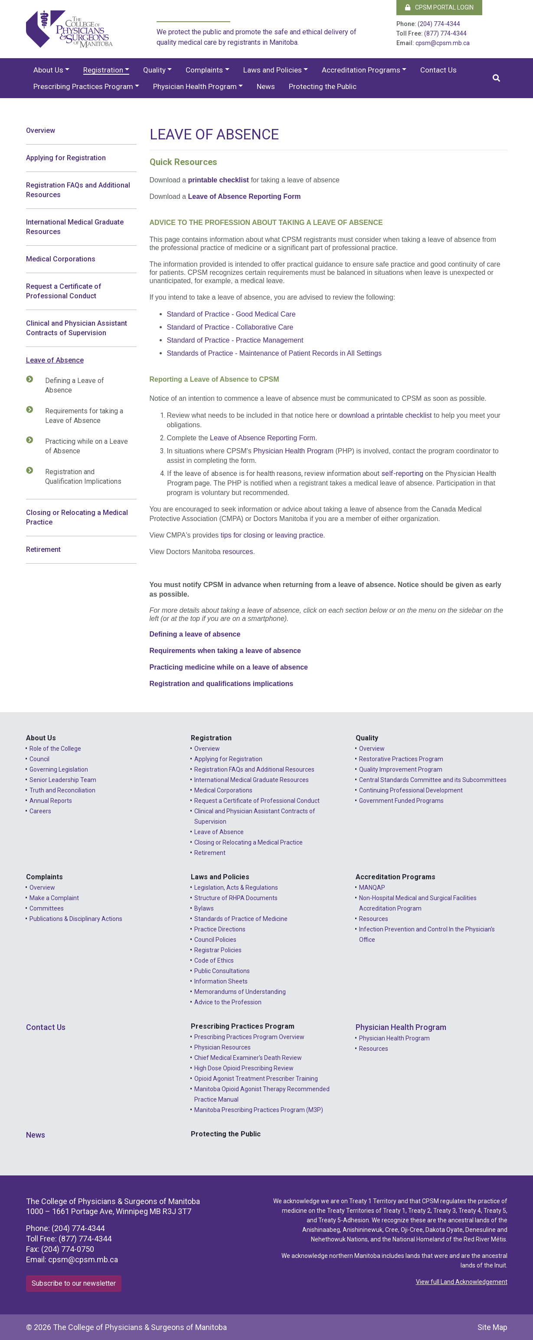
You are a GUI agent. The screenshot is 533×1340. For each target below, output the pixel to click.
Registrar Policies (218, 950)
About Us (48, 70)
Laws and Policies (272, 70)
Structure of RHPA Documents (236, 897)
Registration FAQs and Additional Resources (78, 190)
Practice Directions (219, 929)
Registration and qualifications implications (222, 683)
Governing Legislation (58, 769)
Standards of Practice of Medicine (241, 918)
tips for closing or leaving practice (272, 535)
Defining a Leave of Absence (70, 385)
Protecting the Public (322, 86)
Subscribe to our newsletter (74, 1283)
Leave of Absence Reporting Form (244, 196)
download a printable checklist (385, 415)
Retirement (43, 549)
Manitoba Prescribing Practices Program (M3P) (258, 1109)
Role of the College (55, 748)
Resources (373, 918)
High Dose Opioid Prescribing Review (244, 1068)
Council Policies (215, 939)
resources (237, 551)
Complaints (204, 70)
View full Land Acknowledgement (461, 1281)
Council (39, 759)
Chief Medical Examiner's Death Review (248, 1057)
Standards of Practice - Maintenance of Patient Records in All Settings (274, 353)
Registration (103, 70)
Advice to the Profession (228, 1002)
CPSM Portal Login (439, 7)
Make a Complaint (54, 897)
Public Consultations (222, 970)
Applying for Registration (66, 158)
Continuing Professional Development (411, 790)
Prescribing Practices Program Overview (249, 1036)
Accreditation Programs (361, 70)
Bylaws (204, 908)
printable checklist (218, 180)
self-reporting (402, 473)
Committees (46, 908)
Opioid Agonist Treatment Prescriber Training (256, 1078)
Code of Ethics (214, 960)
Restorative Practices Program (401, 759)
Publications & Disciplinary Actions (75, 918)
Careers (40, 811)
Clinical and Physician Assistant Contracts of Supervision (76, 328)
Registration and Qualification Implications (78, 476)
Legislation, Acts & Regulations (236, 887)
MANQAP (372, 887)
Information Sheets (221, 981)
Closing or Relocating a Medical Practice (77, 517)
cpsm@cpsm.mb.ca (442, 43)
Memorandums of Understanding (240, 991)
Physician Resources (222, 1047)
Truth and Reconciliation (62, 790)
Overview (40, 130)
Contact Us (438, 70)
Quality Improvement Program (400, 769)
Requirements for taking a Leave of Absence (79, 415)
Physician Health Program (195, 86)
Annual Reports (50, 800)
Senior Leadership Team (62, 779)
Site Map (492, 1327)
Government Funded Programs (401, 800)
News (266, 86)
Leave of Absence (55, 360)
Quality (154, 70)
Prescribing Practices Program (83, 86)
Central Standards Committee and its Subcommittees (433, 779)
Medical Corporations (60, 259)
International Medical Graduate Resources (75, 227)
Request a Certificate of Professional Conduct (63, 291)
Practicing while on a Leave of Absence (82, 446)
